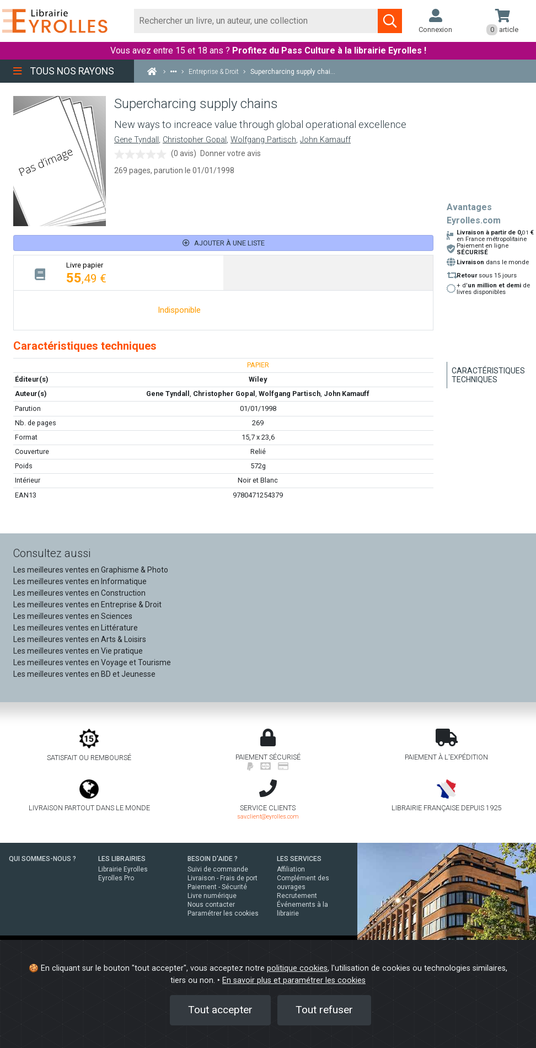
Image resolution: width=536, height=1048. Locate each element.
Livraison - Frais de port (222, 878)
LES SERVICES (299, 859)
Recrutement (297, 896)
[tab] (118, 272)
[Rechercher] (256, 21)
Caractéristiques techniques (488, 375)
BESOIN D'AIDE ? (212, 859)
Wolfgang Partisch (263, 140)
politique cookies (297, 968)
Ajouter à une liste (224, 243)
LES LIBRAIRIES (122, 859)
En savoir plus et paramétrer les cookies (294, 980)
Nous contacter (211, 904)
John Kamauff (325, 140)
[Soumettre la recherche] (390, 21)
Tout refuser (324, 1009)
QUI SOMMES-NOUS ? (42, 859)
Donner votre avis (230, 153)
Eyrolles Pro (116, 878)
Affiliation (291, 869)
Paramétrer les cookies (223, 913)
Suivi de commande (217, 869)
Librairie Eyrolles (123, 869)
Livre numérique (212, 896)
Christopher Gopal (195, 140)
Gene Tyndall (136, 140)
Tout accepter (220, 1009)
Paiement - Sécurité (217, 887)
